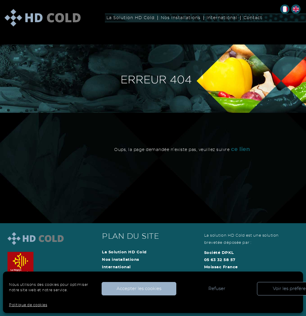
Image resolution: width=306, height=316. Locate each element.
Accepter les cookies (139, 288)
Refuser (216, 288)
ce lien (240, 149)
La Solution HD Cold (130, 18)
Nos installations (181, 18)
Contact (253, 18)
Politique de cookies (28, 305)
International (221, 18)
